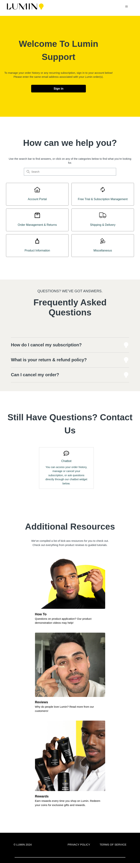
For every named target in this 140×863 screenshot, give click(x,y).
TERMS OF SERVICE (113, 844)
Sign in (58, 88)
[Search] (70, 171)
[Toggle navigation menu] (126, 6)
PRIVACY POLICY (79, 844)
